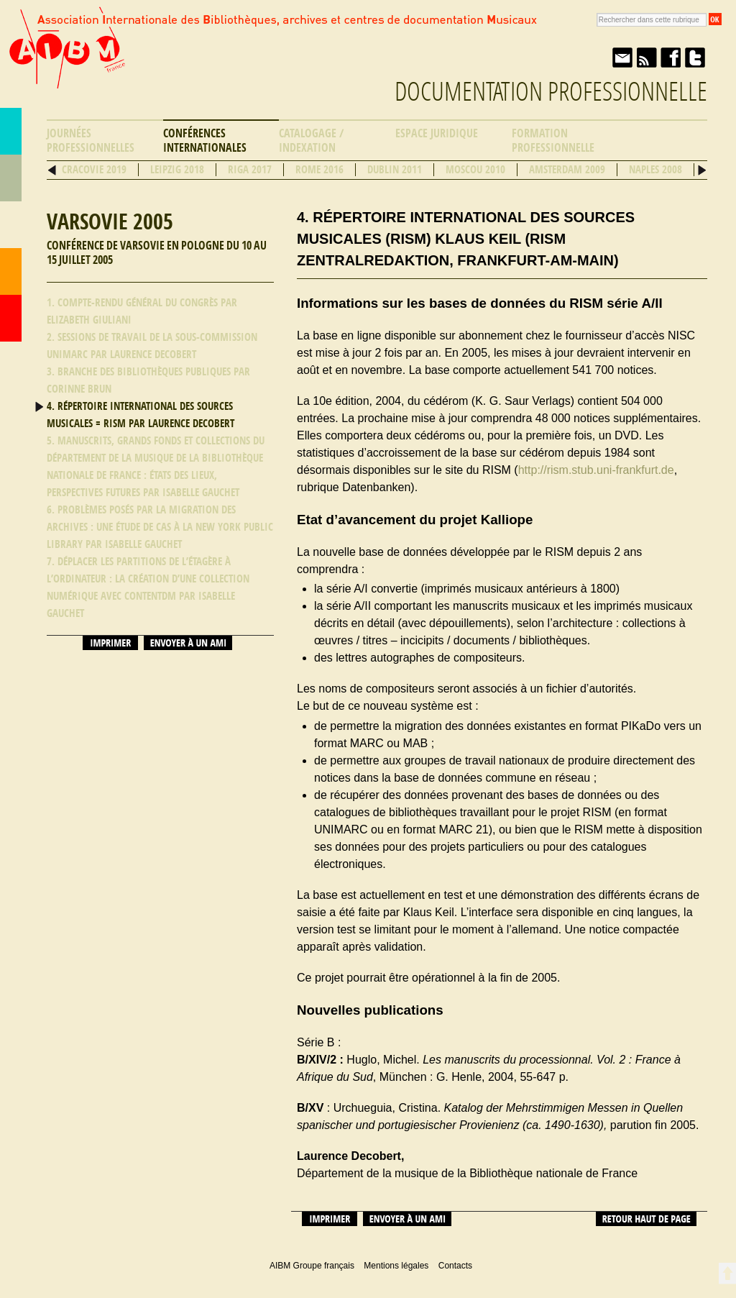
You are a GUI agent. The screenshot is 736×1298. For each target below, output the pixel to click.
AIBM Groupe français (65, 60)
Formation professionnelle (553, 141)
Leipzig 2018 (177, 169)
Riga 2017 (250, 169)
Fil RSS (646, 57)
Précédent (52, 170)
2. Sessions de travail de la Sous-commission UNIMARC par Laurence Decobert (152, 346)
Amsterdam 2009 (567, 169)
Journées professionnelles (90, 141)
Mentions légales (396, 1266)
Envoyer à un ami (621, 57)
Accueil (11, 318)
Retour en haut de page (727, 1273)
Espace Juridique (436, 133)
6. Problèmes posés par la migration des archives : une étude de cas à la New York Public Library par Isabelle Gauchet (160, 527)
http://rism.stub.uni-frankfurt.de (596, 470)
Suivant (701, 170)
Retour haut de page (646, 1219)
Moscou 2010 (475, 169)
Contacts (11, 271)
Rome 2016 (319, 169)
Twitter (695, 57)
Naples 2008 (655, 169)
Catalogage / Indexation (311, 141)
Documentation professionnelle (551, 91)
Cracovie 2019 (94, 169)
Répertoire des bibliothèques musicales (11, 178)
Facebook (670, 57)
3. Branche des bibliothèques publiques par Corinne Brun (148, 380)
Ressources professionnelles (11, 224)
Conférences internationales (205, 141)
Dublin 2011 (394, 169)
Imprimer (110, 643)
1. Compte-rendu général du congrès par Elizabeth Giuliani (142, 311)
